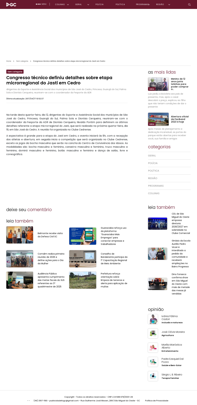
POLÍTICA (120, 4)
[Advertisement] (98, 32)
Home (8, 61)
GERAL (78, 4)
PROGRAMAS (142, 4)
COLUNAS (60, 4)
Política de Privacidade (156, 398)
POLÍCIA (100, 4)
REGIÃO (160, 4)
